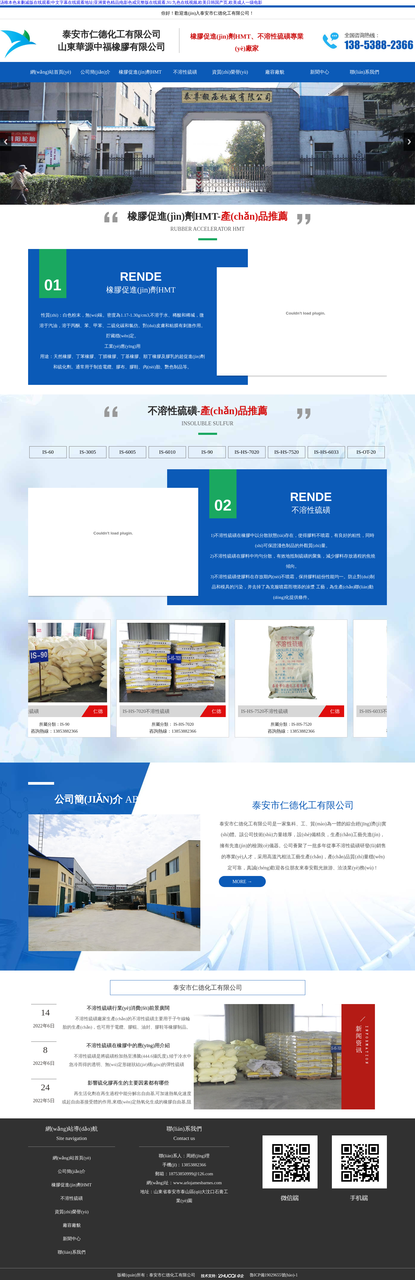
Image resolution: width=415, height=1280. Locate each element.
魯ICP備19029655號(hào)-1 (274, 1275)
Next (409, 142)
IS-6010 (167, 452)
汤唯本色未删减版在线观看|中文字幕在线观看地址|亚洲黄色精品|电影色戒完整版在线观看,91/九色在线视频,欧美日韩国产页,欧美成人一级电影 (131, 2)
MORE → (242, 881)
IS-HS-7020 (246, 452)
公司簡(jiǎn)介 (95, 72)
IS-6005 (127, 452)
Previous (5, 142)
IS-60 (48, 452)
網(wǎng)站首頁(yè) (50, 72)
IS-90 (207, 452)
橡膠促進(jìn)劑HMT (140, 72)
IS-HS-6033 (326, 452)
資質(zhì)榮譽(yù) (230, 72)
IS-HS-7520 (286, 452)
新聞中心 (319, 72)
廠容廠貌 (274, 72)
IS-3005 (88, 452)
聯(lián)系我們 (364, 72)
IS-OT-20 (366, 452)
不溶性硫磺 (185, 72)
